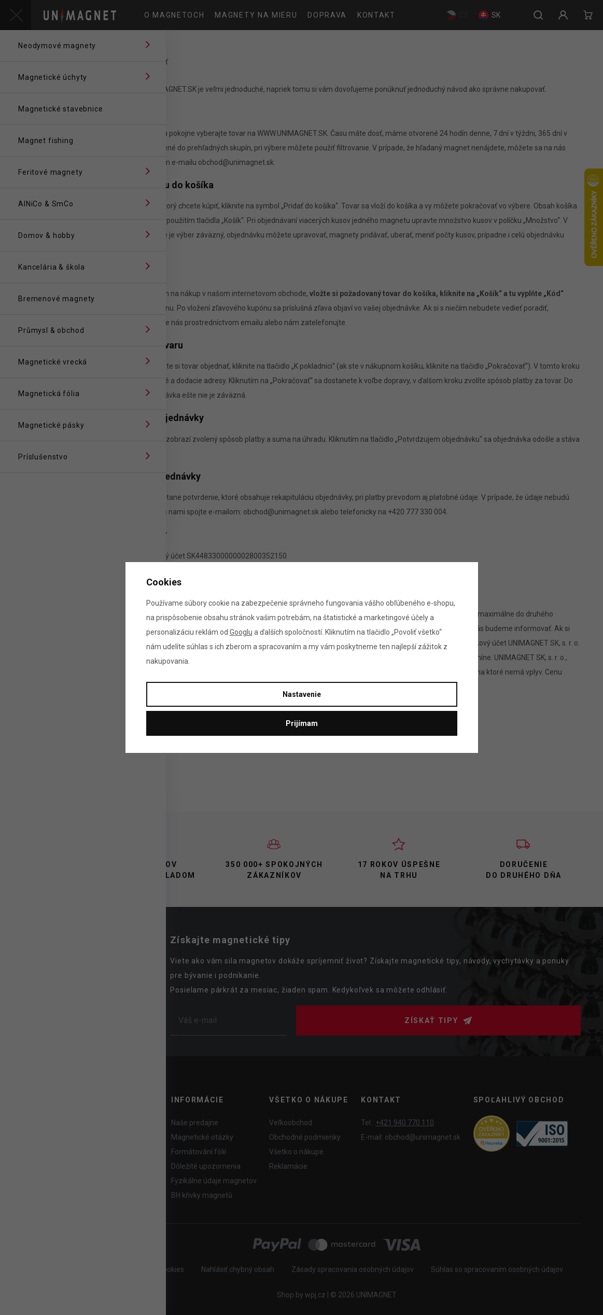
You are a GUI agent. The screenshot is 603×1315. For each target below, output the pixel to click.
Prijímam (302, 723)
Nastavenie (302, 694)
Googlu (241, 632)
